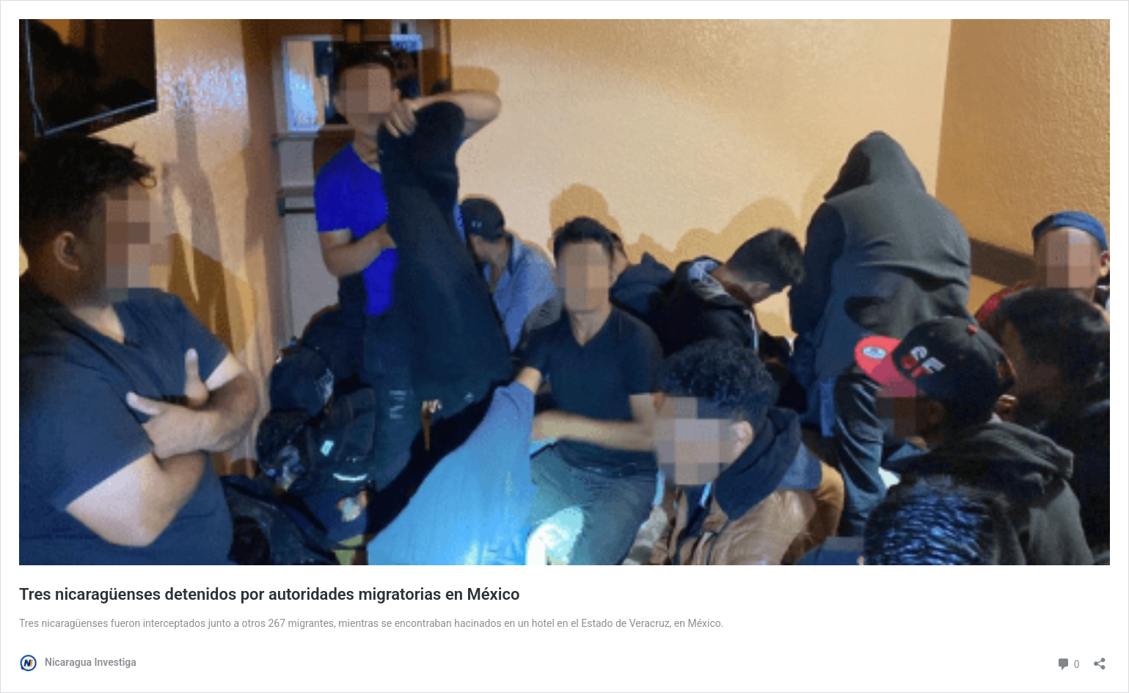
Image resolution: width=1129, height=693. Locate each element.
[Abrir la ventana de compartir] (1099, 658)
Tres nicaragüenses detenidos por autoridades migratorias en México (269, 594)
